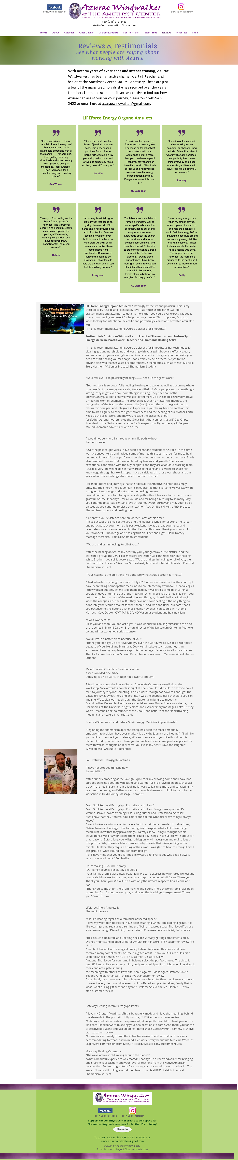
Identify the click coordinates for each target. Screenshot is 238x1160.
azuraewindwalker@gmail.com (126, 103)
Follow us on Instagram (181, 11)
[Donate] (122, 1129)
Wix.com (143, 1149)
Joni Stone (125, 1149)
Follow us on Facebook (54, 11)
